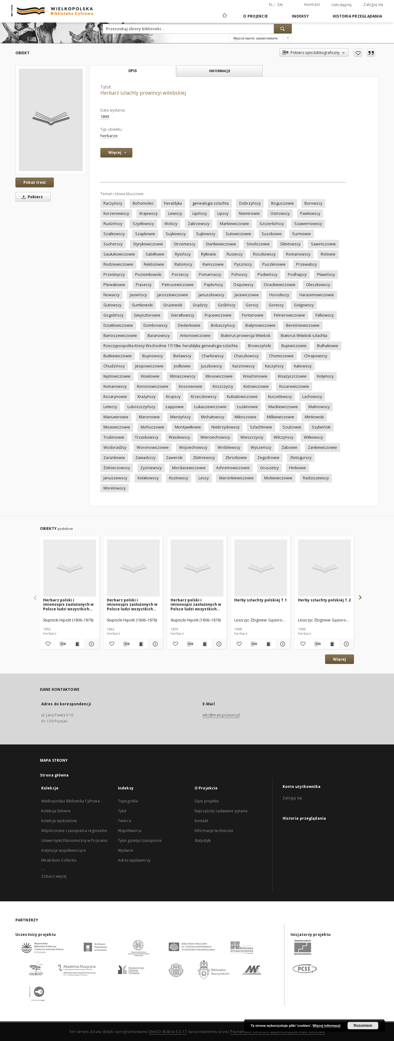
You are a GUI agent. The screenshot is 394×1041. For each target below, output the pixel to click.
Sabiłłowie (155, 254)
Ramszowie (213, 264)
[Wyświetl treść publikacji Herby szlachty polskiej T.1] (268, 644)
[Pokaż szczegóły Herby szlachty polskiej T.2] (346, 644)
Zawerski (174, 457)
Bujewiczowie (294, 345)
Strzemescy (184, 244)
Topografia (128, 801)
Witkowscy (313, 437)
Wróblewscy (229, 447)
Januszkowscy (211, 294)
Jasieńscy (138, 294)
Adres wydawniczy (134, 860)
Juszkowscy (211, 366)
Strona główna (54, 775)
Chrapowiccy (315, 356)
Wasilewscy (179, 437)
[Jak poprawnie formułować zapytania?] (288, 38)
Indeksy (300, 16)
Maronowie (149, 417)
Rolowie (328, 254)
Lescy (204, 478)
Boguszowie (282, 203)
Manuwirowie (115, 417)
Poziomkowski (148, 274)
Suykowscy (176, 233)
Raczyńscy (112, 203)
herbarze (109, 135)
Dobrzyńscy (250, 203)
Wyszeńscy (261, 447)
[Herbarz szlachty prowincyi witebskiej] (51, 120)
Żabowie (289, 447)
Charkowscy (212, 356)
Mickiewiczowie (278, 478)
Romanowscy (298, 254)
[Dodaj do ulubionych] (358, 53)
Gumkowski (142, 305)
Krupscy (173, 396)
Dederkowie (189, 325)
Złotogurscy (301, 457)
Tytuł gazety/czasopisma (140, 840)
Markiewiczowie (234, 223)
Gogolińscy (113, 315)
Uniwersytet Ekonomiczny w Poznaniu (74, 840)
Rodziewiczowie (118, 264)
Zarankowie (114, 457)
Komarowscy (115, 386)
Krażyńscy (146, 396)
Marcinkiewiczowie (236, 478)
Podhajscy (297, 274)
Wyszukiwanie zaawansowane (255, 38)
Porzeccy (180, 274)
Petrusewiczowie (178, 284)
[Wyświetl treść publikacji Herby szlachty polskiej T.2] (332, 644)
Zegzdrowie (268, 457)
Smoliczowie (258, 244)
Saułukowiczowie (119, 254)
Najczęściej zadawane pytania (221, 811)
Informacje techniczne (214, 830)
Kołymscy (325, 376)
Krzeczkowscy (203, 396)
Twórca (124, 820)
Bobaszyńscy (223, 325)
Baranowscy (158, 335)
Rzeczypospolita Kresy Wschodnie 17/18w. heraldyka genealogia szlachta (170, 345)
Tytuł (122, 811)
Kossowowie (190, 386)
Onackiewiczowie (280, 284)
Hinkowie (297, 467)
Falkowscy (325, 315)
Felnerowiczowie (289, 315)
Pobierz (31, 196)
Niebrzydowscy (225, 427)
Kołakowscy (148, 478)
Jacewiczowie (247, 294)
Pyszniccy (243, 264)
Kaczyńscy (274, 366)
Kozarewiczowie (294, 386)
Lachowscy (312, 396)
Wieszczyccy (251, 437)
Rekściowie (154, 264)
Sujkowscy (205, 233)
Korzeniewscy (116, 213)
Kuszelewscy (280, 396)
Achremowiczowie (233, 467)
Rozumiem (363, 1025)
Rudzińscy (112, 223)
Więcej (339, 659)
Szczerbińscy (271, 223)
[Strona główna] (224, 16)
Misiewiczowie (116, 427)
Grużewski (172, 305)
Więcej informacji (326, 1025)
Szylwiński (321, 427)
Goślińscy (226, 305)
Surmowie (301, 233)
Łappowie (175, 406)
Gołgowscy (304, 305)
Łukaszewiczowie (210, 406)
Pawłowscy (310, 213)
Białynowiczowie (260, 325)
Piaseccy (143, 284)
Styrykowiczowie (148, 244)
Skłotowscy (290, 244)
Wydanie (125, 850)
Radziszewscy (316, 478)
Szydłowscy (143, 223)
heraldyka (173, 203)
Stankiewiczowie (221, 244)
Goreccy (276, 305)
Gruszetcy (269, 467)
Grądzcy (200, 305)
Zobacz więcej (54, 876)
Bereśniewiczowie (303, 325)
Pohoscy (239, 274)
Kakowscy (303, 366)
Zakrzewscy (198, 223)
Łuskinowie (247, 406)
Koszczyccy (223, 386)
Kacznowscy (243, 366)
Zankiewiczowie (322, 447)
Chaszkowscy (246, 356)
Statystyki (203, 840)
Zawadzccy (145, 457)
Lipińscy (199, 213)
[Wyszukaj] (283, 29)
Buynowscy (152, 356)
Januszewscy (115, 478)
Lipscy (222, 213)
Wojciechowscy (193, 447)
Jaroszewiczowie (172, 294)
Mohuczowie (152, 427)
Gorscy (252, 305)
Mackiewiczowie (283, 406)
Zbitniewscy (204, 457)
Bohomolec (143, 203)
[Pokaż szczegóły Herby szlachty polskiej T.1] (282, 644)
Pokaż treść (34, 182)
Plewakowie (114, 284)
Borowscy (313, 203)
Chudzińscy (114, 366)
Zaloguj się (373, 4)
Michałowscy (212, 417)
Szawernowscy (308, 223)
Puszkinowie (274, 264)
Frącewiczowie (218, 315)
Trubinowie (113, 437)
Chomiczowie (281, 356)
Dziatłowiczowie (118, 325)
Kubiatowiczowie (242, 396)
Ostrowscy (280, 213)
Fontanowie (252, 315)
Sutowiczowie (238, 233)
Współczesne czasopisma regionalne (74, 830)
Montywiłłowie (188, 427)
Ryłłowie (208, 254)
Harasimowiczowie (317, 294)
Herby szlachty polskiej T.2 (324, 600)
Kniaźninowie (255, 376)
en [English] (280, 5)
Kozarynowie (115, 396)
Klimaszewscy (182, 376)
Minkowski (314, 417)
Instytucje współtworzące (63, 850)
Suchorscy (113, 244)
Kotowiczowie (256, 386)
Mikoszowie (245, 417)
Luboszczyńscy (141, 406)
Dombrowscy (155, 325)
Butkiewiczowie (117, 356)
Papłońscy (213, 284)
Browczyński (259, 345)
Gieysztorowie (147, 315)
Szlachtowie (261, 427)
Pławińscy (326, 274)
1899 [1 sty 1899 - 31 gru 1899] (104, 116)
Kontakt (201, 820)
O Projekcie (255, 16)
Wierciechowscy (215, 437)
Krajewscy (148, 213)
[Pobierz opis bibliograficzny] (62, 644)
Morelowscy (114, 488)
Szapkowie (145, 233)
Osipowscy (243, 284)
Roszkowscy (264, 254)
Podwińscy (267, 274)
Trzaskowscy (146, 437)
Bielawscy (182, 356)
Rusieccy (235, 254)
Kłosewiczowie (219, 376)
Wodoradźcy (114, 447)
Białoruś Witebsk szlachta (304, 335)
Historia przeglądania (357, 16)
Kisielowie (150, 376)
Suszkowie (272, 233)
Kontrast (312, 4)
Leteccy (110, 406)
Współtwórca (129, 830)
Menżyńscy (180, 417)
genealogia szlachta (210, 203)
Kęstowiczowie (117, 376)
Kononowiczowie (152, 386)
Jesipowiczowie (149, 366)
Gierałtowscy (182, 315)
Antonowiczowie (195, 335)
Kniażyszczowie (292, 376)
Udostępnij (342, 4)
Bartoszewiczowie (120, 335)
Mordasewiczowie (189, 467)
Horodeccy (279, 294)
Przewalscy (306, 264)
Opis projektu (207, 801)
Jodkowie (182, 366)
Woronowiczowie (153, 447)
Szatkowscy (114, 233)
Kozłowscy (178, 478)
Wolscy (170, 223)
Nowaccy (111, 294)
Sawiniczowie (323, 244)
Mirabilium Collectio (59, 860)
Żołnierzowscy (116, 467)
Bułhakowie (327, 345)
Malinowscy (319, 406)
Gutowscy (112, 305)
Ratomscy (183, 264)
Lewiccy (175, 213)
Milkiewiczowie (280, 417)
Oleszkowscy (318, 284)
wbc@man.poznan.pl (221, 715)
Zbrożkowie (236, 457)
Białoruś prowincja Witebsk (245, 335)
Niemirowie (249, 213)
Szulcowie (292, 427)
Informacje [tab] (219, 70)
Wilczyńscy (283, 437)
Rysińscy (183, 254)
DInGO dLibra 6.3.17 (168, 1031)
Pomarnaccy (210, 274)
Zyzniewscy (151, 467)
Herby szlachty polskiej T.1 (260, 600)
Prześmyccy (114, 274)
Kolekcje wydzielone (59, 820)
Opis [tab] (132, 71)
